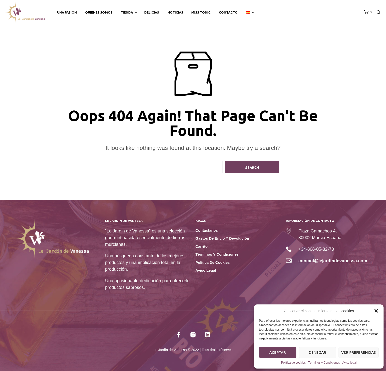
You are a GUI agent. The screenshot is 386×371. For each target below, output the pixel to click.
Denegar (317, 352)
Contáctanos (206, 230)
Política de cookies (293, 362)
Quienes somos (99, 12)
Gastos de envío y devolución (222, 238)
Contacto (228, 12)
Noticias (175, 12)
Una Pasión (67, 12)
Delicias (151, 12)
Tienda (127, 12)
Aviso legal (349, 362)
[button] (376, 310)
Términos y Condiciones (324, 362)
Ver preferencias (358, 352)
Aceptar (277, 352)
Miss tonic (200, 12)
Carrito (201, 246)
